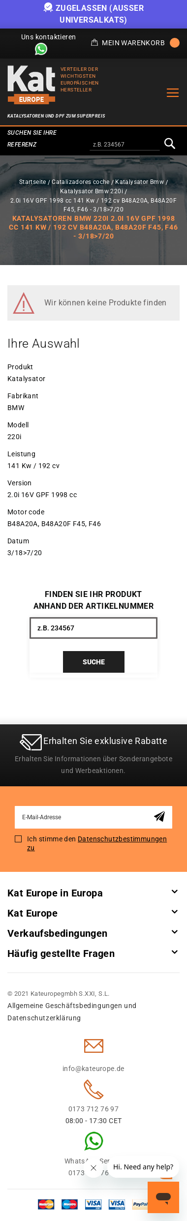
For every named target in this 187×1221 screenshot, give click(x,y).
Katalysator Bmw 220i (91, 191)
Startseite (32, 182)
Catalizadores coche (81, 182)
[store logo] (31, 84)
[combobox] (125, 145)
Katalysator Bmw (139, 182)
